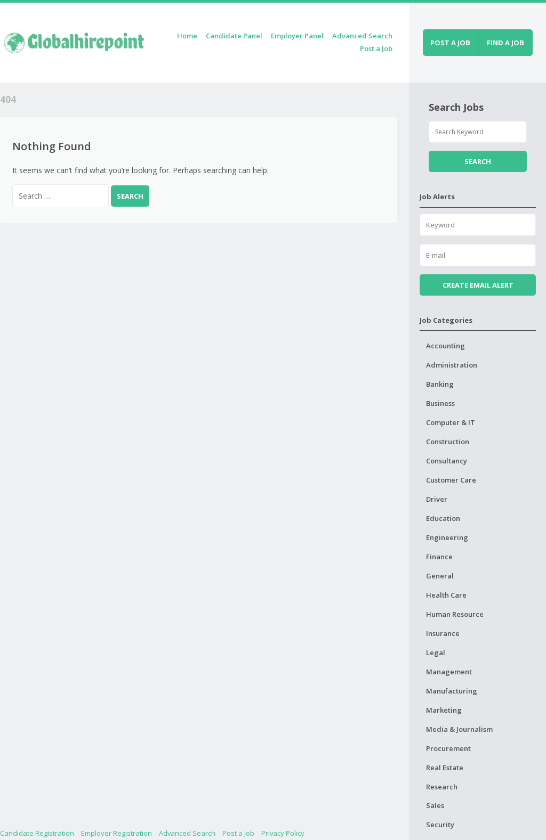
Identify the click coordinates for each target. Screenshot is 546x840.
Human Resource (455, 614)
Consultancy (446, 461)
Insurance (443, 633)
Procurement (448, 748)
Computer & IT (450, 422)
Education (443, 518)
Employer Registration (116, 833)
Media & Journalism (459, 729)
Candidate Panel (234, 35)
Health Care (446, 595)
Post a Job (376, 48)
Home (187, 35)
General (440, 576)
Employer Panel (297, 35)
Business (440, 403)
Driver (436, 499)
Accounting (445, 345)
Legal (435, 652)
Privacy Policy (282, 833)
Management (449, 671)
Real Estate (444, 767)
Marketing (444, 710)
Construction (447, 441)
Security (440, 824)
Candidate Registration (37, 833)
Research (441, 787)
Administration (451, 365)
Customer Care (451, 480)
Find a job (505, 42)
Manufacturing (451, 691)
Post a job (450, 42)
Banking (440, 384)
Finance (439, 556)
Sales (435, 805)
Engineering (447, 537)
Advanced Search (362, 35)
